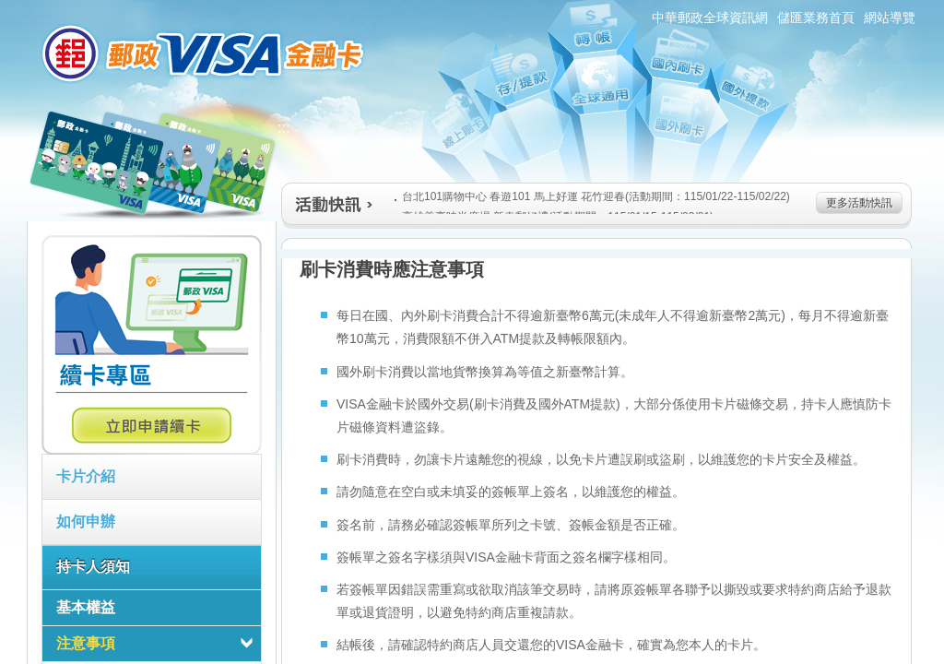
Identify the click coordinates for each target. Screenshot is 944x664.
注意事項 (85, 643)
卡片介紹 (85, 476)
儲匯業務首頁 (816, 17)
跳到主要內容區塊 (9, 9)
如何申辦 (85, 521)
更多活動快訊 (859, 202)
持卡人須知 (93, 567)
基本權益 (85, 607)
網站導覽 (889, 17)
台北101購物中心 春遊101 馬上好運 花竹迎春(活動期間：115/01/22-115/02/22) (592, 196)
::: (16, 8)
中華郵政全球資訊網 (710, 17)
